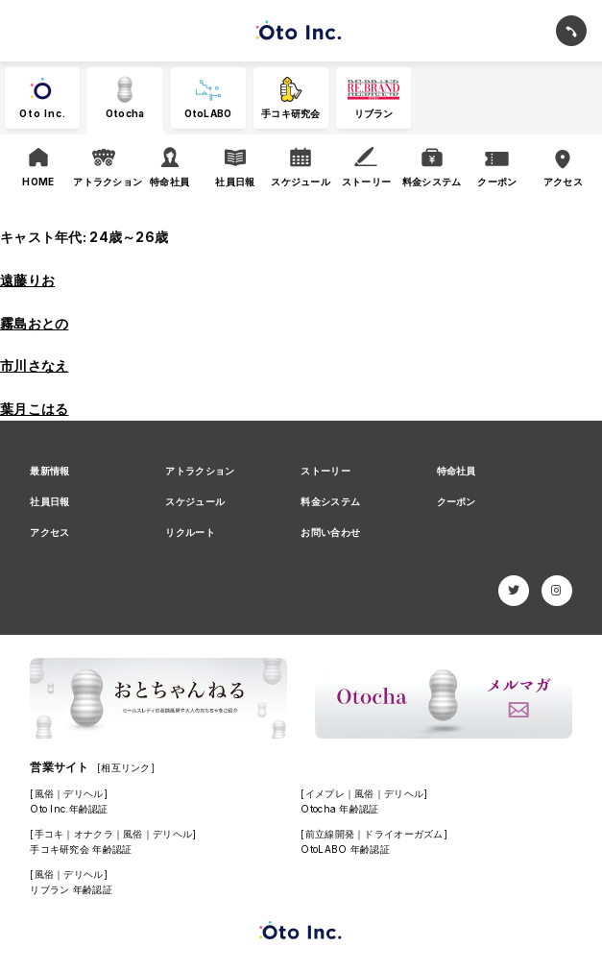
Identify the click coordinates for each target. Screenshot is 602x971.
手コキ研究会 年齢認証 (81, 849)
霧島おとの (34, 323)
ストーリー (325, 470)
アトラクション (199, 470)
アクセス (49, 532)
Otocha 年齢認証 (339, 808)
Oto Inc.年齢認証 (69, 808)
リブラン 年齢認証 (71, 889)
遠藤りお (27, 280)
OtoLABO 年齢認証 (345, 849)
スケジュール (195, 501)
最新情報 (49, 470)
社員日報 (49, 501)
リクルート (189, 532)
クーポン (456, 501)
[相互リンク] (126, 767)
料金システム (330, 501)
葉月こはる (34, 409)
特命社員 (456, 470)
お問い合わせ (330, 532)
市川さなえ (34, 365)
